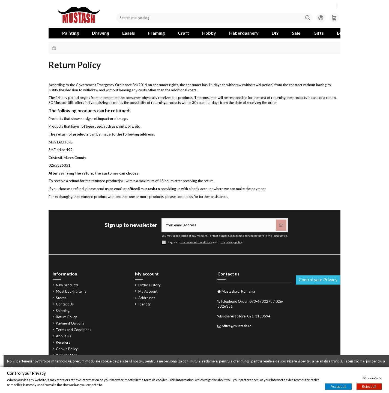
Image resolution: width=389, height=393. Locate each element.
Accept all (338, 386)
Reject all (369, 386)
